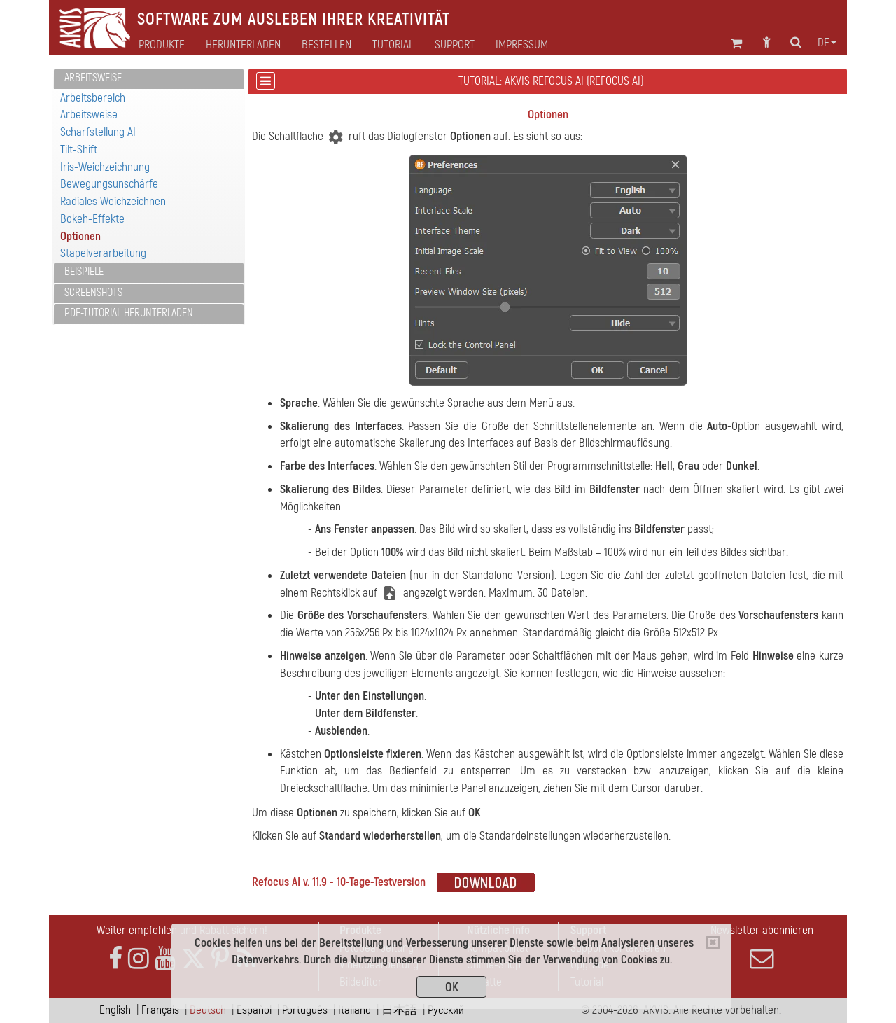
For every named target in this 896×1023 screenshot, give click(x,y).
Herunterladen (243, 45)
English (115, 1010)
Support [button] (455, 45)
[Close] (713, 942)
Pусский (446, 1010)
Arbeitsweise (93, 78)
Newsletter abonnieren (761, 946)
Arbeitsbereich (92, 97)
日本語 (399, 1010)
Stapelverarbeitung (103, 253)
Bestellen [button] (326, 45)
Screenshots (93, 293)
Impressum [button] (522, 45)
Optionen (80, 236)
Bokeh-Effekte (92, 218)
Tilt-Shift (78, 149)
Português (305, 1010)
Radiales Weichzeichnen (113, 201)
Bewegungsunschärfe (109, 183)
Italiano (354, 1010)
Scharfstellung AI (98, 132)
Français (160, 1010)
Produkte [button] (162, 45)
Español (254, 1010)
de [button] (827, 43)
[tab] (149, 79)
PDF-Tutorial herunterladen (128, 313)
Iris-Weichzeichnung (105, 167)
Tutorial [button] (393, 45)
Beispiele (84, 272)
